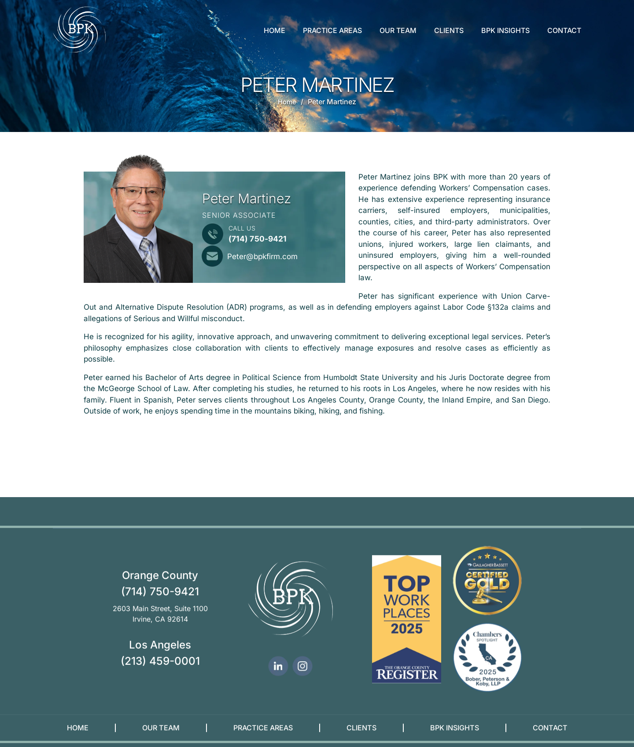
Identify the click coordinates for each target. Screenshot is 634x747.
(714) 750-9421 (258, 238)
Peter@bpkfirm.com (266, 255)
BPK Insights (505, 30)
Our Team (398, 30)
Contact (564, 30)
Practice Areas (332, 30)
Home (274, 30)
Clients (449, 30)
